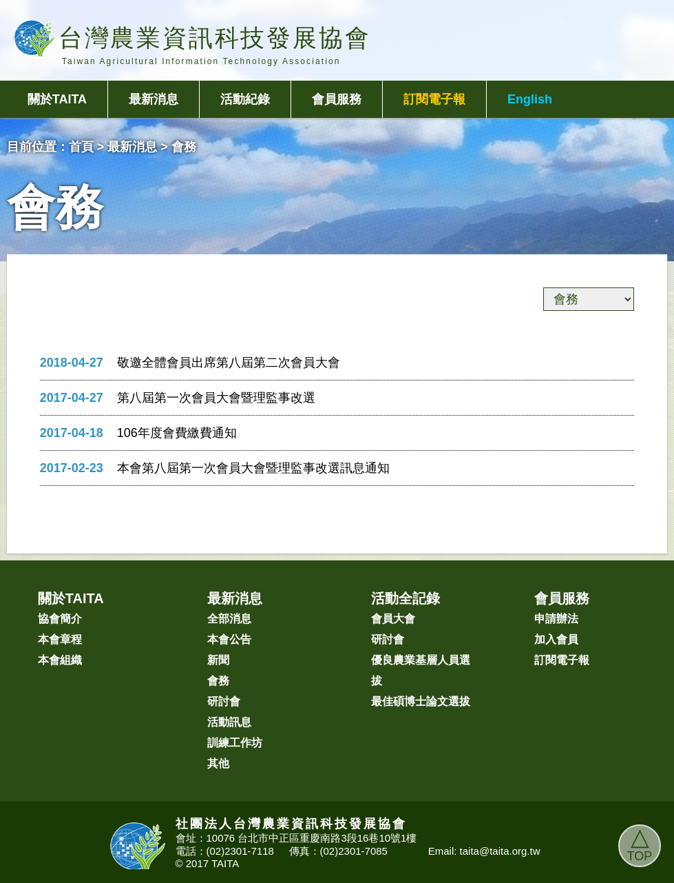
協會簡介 (60, 619)
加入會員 (556, 639)
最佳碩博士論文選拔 (420, 701)
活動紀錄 (245, 99)
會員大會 (393, 619)
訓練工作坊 (234, 743)
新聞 (218, 660)
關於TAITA (57, 99)
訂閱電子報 (434, 99)
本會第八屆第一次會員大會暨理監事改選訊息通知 (253, 468)
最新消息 (153, 99)
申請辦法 (556, 619)
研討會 (223, 701)
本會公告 (229, 639)
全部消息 (229, 619)
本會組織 (60, 660)
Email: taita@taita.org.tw (484, 851)
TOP (640, 843)
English (529, 99)
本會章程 (60, 639)
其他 (218, 763)
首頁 (81, 147)
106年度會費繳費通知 (177, 433)
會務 (218, 681)
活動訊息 (229, 722)
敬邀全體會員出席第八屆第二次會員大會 (228, 362)
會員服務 (336, 99)
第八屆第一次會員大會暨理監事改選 (216, 398)
